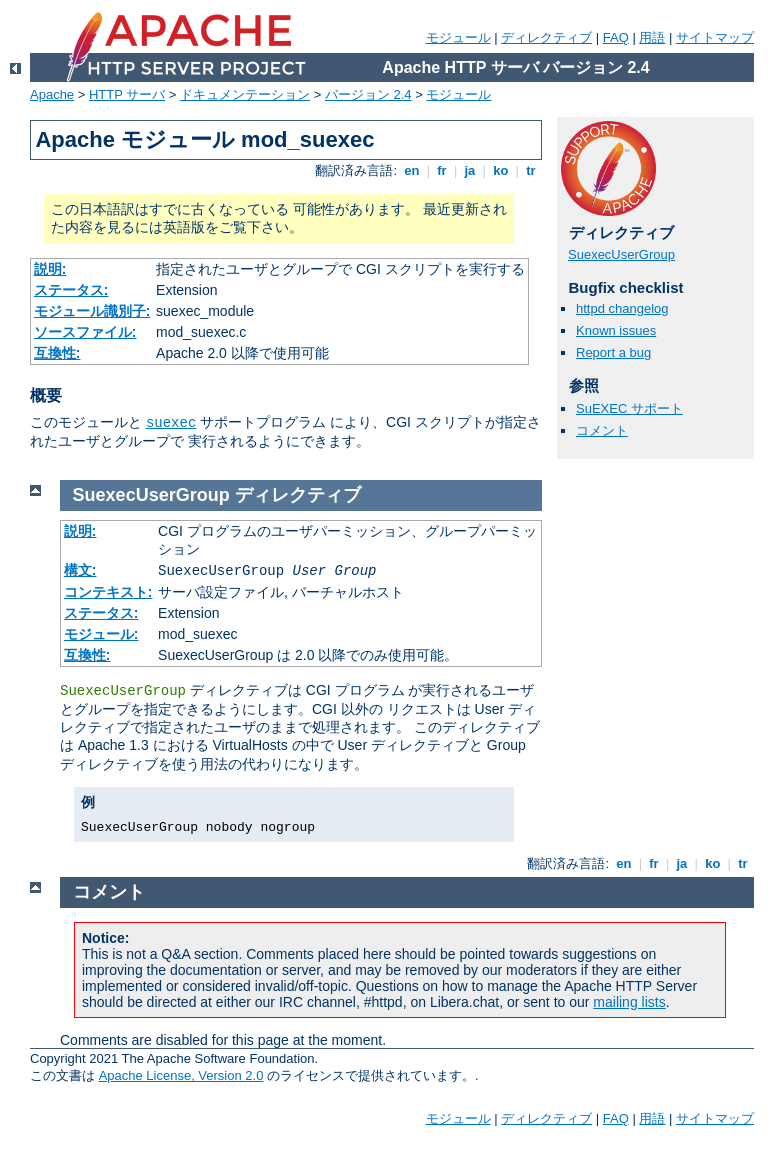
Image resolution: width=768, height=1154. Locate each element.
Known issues (616, 330)
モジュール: (101, 634)
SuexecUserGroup (621, 254)
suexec (171, 423)
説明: (50, 269)
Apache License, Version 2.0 (181, 1075)
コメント (602, 430)
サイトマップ (715, 37)
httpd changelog (622, 308)
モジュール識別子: (92, 311)
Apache (52, 94)
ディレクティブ (546, 37)
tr (531, 170)
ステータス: (71, 290)
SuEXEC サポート (629, 408)
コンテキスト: (108, 592)
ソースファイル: (85, 332)
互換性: (57, 353)
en (412, 170)
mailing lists (629, 1002)
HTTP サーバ (127, 94)
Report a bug (613, 352)
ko (501, 170)
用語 (652, 37)
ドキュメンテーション (245, 94)
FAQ (616, 37)
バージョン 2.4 (368, 94)
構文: (80, 570)
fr (442, 170)
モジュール (458, 37)
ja (470, 170)
